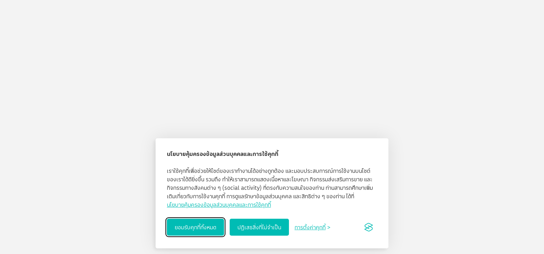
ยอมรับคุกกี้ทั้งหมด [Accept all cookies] (195, 227)
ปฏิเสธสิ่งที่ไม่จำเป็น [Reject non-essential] (259, 227)
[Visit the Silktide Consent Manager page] (368, 227)
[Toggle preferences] (312, 227)
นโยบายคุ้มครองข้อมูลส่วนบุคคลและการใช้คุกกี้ (219, 204)
